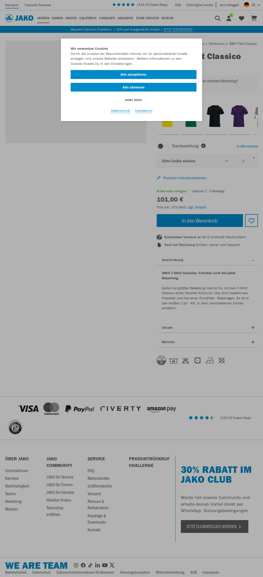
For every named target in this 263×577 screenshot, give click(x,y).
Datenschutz (120, 110)
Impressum (143, 110)
